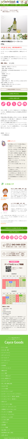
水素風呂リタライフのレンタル (9, 409)
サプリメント (5, 362)
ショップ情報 (5, 427)
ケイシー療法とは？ (6, 375)
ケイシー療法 (5, 347)
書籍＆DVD (4, 370)
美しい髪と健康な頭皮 (7, 383)
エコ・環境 (4, 373)
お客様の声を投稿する (14, 231)
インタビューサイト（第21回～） (9, 399)
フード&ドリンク (6, 360)
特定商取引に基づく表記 (7, 432)
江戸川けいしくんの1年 (7, 417)
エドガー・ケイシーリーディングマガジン (12, 393)
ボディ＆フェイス (6, 355)
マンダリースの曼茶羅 (7, 411)
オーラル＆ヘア (5, 357)
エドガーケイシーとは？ (7, 391)
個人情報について (6, 430)
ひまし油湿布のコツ (6, 378)
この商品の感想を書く (14, 98)
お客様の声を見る (14, 93)
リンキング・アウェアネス (8, 414)
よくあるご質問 (5, 419)
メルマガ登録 (5, 388)
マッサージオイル (6, 352)
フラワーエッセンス (6, 368)
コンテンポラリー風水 (7, 404)
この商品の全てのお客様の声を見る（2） (14, 228)
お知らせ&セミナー (23, 5)
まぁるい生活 (5, 386)
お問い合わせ (5, 435)
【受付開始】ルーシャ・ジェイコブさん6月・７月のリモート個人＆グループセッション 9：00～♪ (14, 8)
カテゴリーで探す (14, 5)
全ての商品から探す (5, 5)
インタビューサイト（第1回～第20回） (11, 396)
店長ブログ (4, 401)
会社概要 (4, 424)
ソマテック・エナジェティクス (9, 406)
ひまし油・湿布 (5, 350)
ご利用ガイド (5, 422)
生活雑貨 (4, 365)
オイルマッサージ (6, 381)
